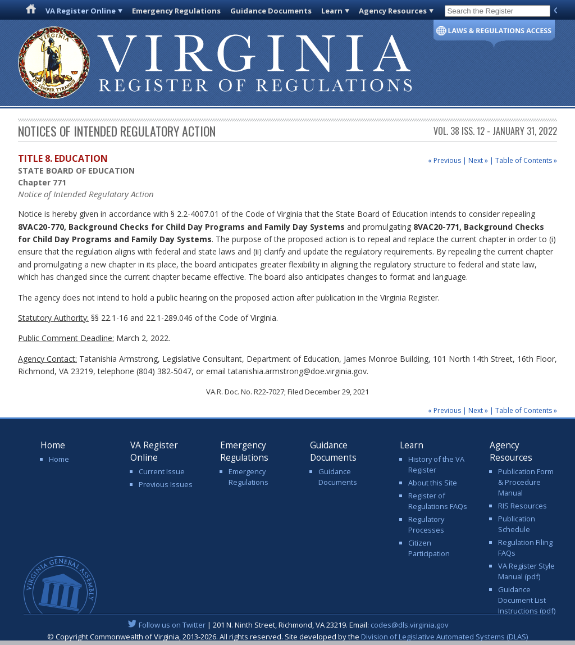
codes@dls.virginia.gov (410, 625)
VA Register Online (80, 11)
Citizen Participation (429, 548)
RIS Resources (522, 506)
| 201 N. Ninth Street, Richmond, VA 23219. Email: (288, 625)
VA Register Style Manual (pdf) (526, 571)
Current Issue (162, 471)
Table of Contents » (526, 160)
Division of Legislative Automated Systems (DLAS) (444, 637)
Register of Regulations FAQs (437, 500)
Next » (478, 160)
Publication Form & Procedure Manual (526, 482)
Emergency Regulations (176, 11)
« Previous (444, 160)
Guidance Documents (271, 11)
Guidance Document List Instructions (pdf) (526, 600)
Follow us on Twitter (172, 625)
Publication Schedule (516, 524)
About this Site (432, 483)
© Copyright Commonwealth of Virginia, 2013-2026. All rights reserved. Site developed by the (287, 637)
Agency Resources (393, 11)
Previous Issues (166, 484)
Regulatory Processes (426, 524)
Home (59, 459)
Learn (332, 11)
